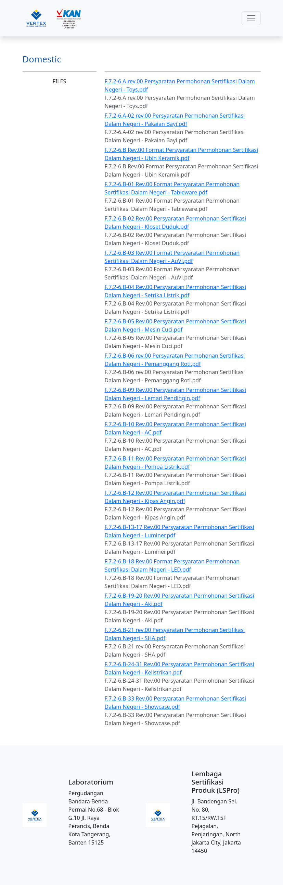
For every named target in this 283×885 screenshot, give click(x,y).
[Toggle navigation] (251, 18)
